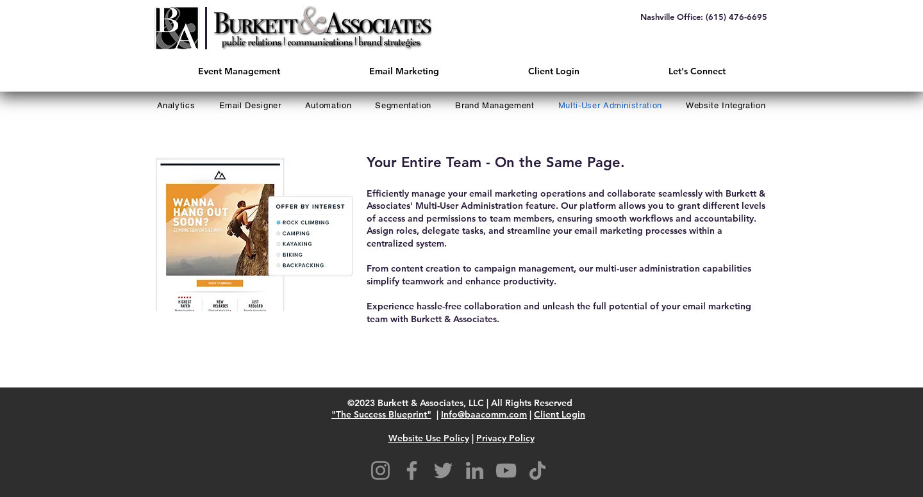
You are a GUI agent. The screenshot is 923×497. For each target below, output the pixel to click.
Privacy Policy (505, 438)
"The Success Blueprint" (381, 414)
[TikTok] (537, 470)
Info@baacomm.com (484, 414)
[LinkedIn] (474, 470)
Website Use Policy (428, 438)
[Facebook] (411, 470)
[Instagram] (380, 470)
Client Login (559, 414)
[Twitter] (443, 470)
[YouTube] (506, 470)
